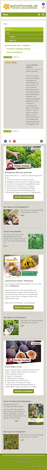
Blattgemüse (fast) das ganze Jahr (18, 172)
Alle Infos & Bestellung (23, 307)
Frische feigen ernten (13, 367)
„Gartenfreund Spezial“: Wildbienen (19, 281)
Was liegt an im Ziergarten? (14, 431)
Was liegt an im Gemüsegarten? (16, 207)
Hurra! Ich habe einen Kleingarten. (17, 401)
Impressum (11, 458)
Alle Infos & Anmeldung (23, 197)
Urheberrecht (34, 458)
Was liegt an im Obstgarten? (14, 317)
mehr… (22, 215)
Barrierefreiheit (23, 462)
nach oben (37, 467)
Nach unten (7, 57)
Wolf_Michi (11, 62)
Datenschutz (22, 458)
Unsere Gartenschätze (12, 231)
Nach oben (7, 131)
